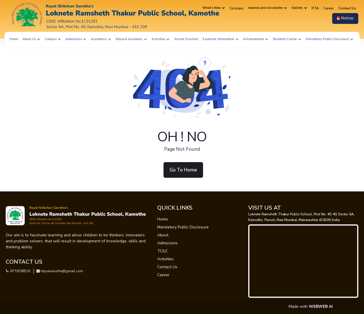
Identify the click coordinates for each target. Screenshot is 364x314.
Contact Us (347, 8)
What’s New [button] (213, 8)
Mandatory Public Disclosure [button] (329, 39)
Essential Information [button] (221, 39)
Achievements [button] (255, 39)
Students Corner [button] (287, 39)
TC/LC (162, 251)
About (162, 235)
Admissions (167, 243)
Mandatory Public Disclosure (183, 227)
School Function (186, 39)
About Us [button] (31, 39)
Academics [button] (101, 39)
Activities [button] (160, 39)
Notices (345, 18)
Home (14, 39)
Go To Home (183, 170)
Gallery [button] (299, 8)
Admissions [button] (75, 39)
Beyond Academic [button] (131, 39)
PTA (315, 8)
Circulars (236, 8)
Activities (165, 259)
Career (328, 8)
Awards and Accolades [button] (267, 8)
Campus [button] (53, 39)
